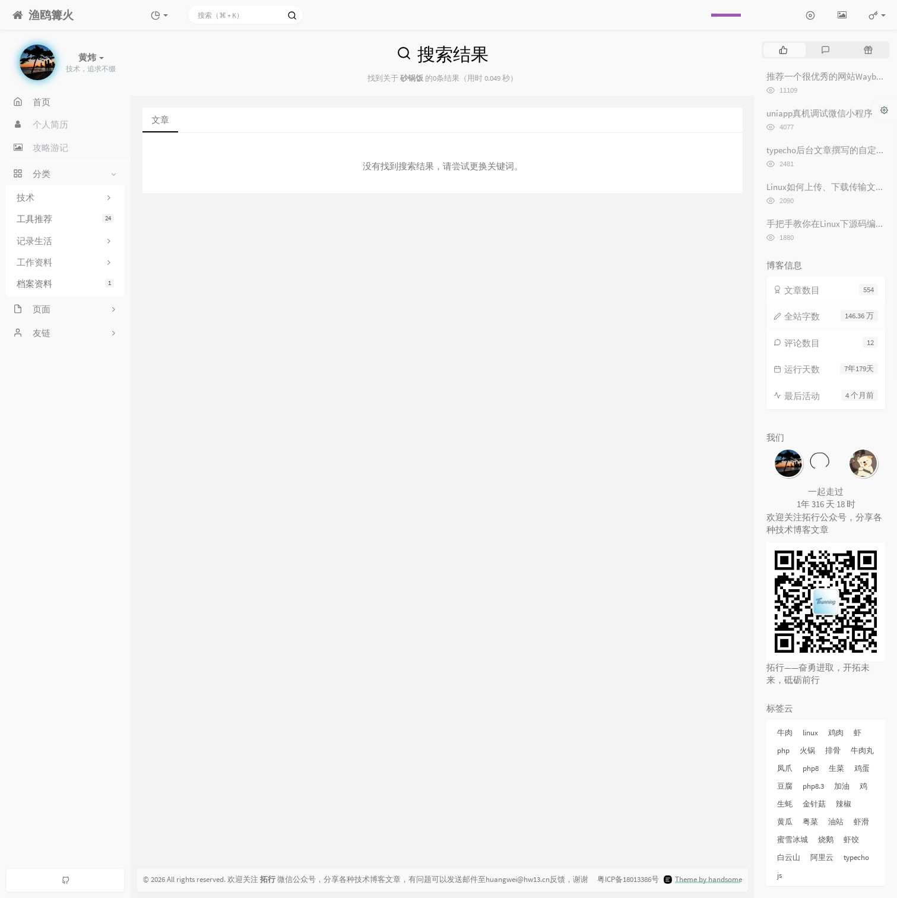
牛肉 (785, 733)
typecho (856, 857)
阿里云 (821, 857)
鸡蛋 (862, 768)
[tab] (783, 50)
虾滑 (861, 822)
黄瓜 (785, 822)
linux (810, 733)
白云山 (788, 857)
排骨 (833, 750)
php (783, 750)
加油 (842, 786)
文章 (160, 119)
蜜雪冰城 (792, 839)
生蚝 (785, 804)
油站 (836, 822)
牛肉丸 (862, 750)
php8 (811, 768)
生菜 (836, 768)
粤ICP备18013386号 (628, 879)
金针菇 (814, 804)
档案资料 (65, 283)
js (779, 875)
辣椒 (843, 804)
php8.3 (813, 786)
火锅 (807, 750)
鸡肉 (836, 733)
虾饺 (851, 839)
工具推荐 (65, 218)
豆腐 (785, 786)
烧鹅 (825, 839)
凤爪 (785, 768)
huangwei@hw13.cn (518, 879)
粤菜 (810, 822)
